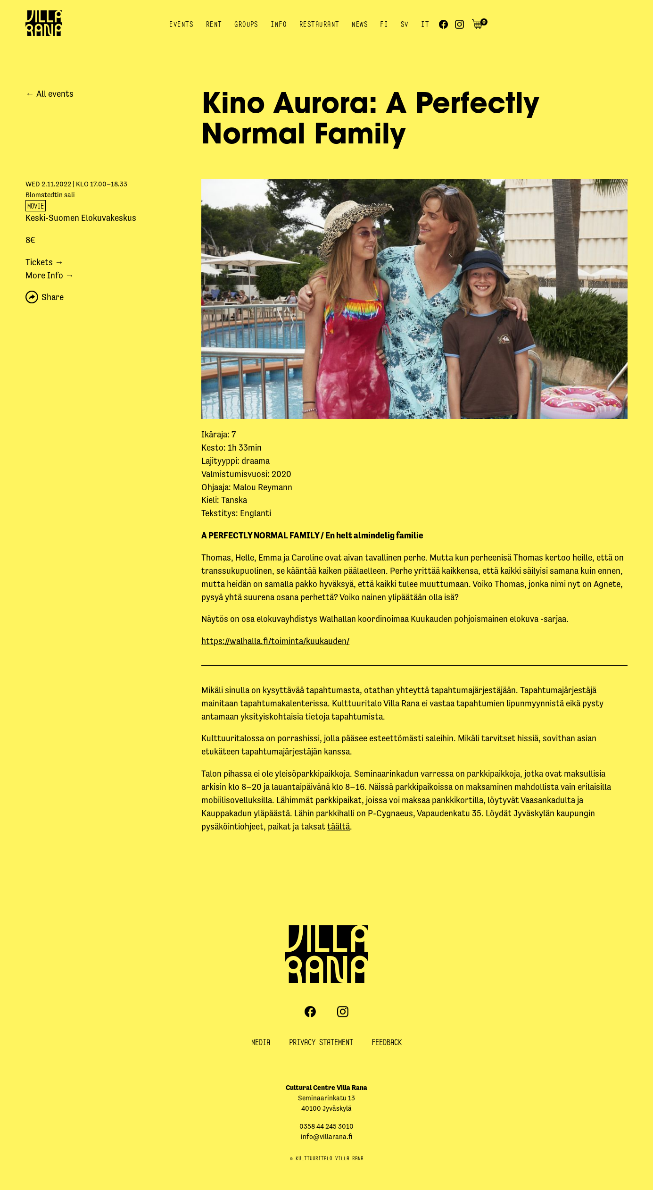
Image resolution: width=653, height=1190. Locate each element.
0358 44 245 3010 (326, 1126)
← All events (49, 94)
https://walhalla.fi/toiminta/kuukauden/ (275, 641)
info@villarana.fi (326, 1136)
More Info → (49, 275)
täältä (338, 826)
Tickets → (44, 262)
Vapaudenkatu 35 (449, 813)
